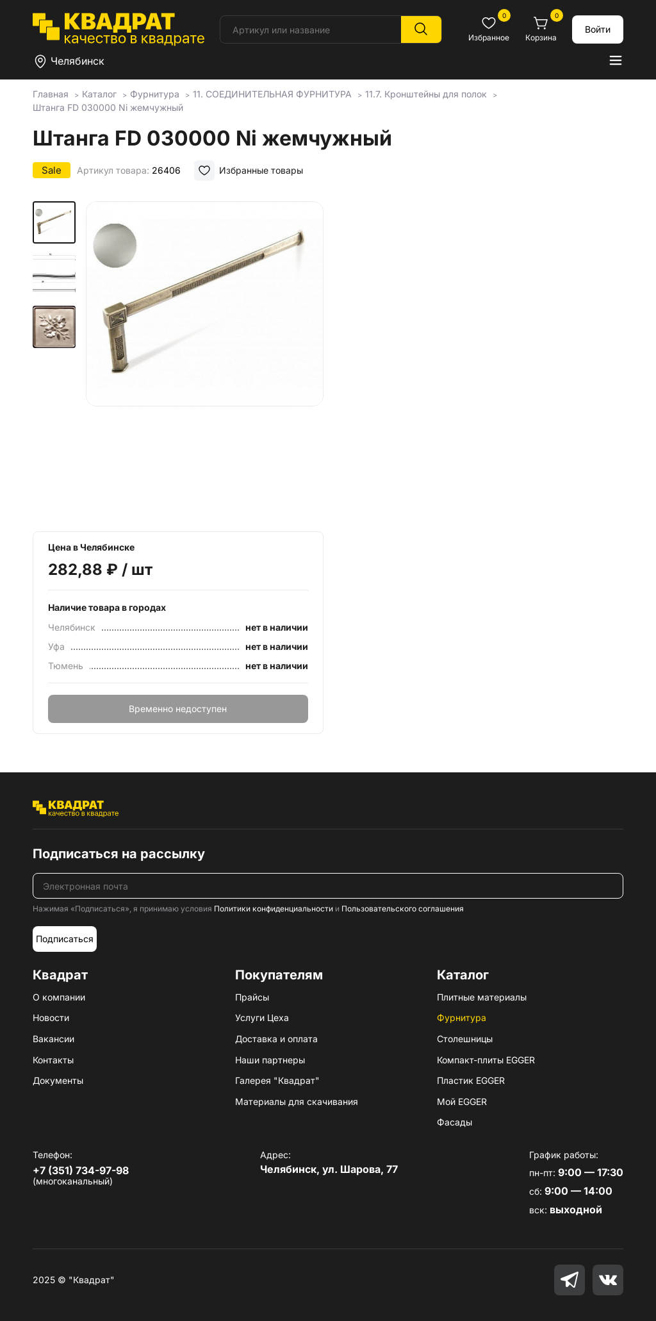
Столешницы (465, 1038)
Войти (598, 29)
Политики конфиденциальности (273, 908)
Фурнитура (461, 1017)
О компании (59, 997)
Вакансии (53, 1038)
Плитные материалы (482, 997)
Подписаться (65, 938)
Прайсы (252, 997)
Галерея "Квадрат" (277, 1080)
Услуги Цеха (262, 1017)
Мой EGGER (462, 1101)
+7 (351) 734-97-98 (81, 1170)
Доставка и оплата (276, 1038)
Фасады (454, 1122)
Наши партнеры (270, 1059)
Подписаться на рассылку (119, 853)
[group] (205, 362)
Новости (51, 1017)
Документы (58, 1080)
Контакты (53, 1059)
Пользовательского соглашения (402, 908)
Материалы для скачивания (296, 1101)
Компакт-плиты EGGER (486, 1059)
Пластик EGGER (471, 1080)
